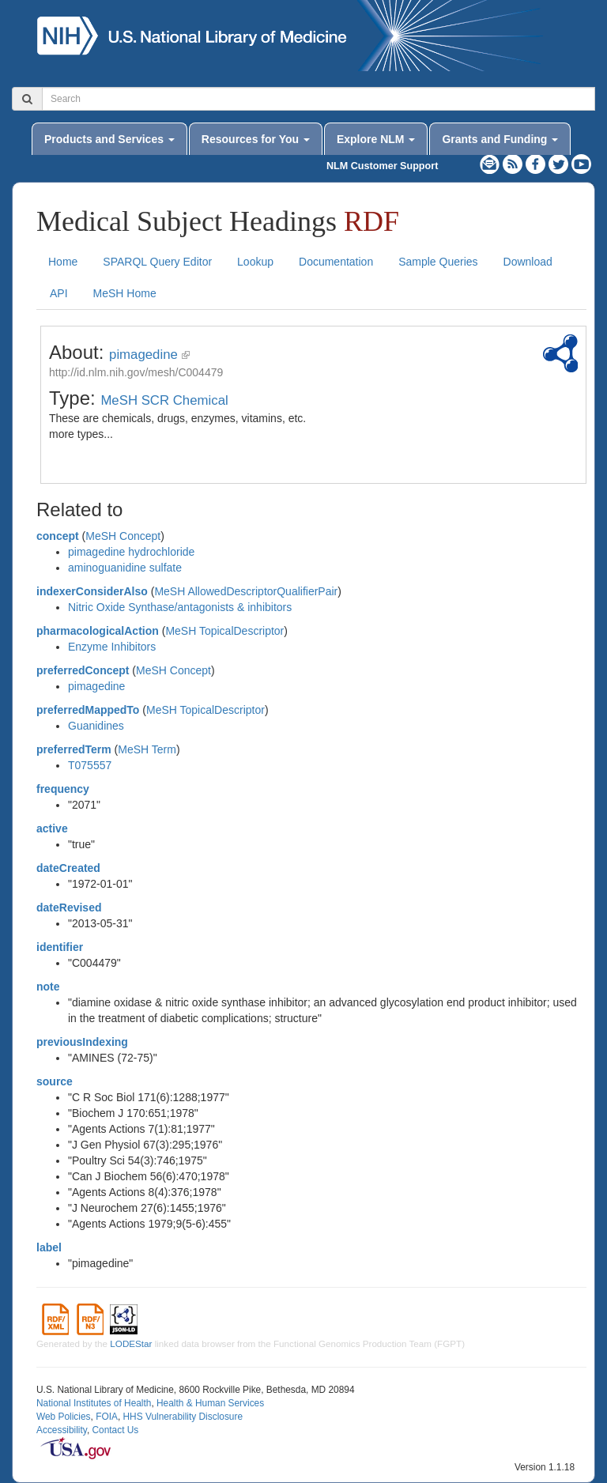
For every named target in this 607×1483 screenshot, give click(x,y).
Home (62, 261)
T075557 (89, 765)
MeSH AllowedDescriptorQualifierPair (245, 591)
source (54, 1081)
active (52, 828)
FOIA (107, 1416)
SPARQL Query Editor (157, 261)
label (49, 1247)
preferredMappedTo (87, 710)
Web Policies (63, 1416)
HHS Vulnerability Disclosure (183, 1416)
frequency (62, 789)
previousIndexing (82, 1042)
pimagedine (143, 354)
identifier (59, 947)
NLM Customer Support (382, 166)
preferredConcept (82, 670)
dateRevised (68, 907)
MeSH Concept (122, 536)
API (59, 293)
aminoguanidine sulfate (125, 567)
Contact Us (115, 1430)
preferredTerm (73, 749)
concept (57, 536)
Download (527, 261)
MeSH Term (147, 749)
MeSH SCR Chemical (164, 400)
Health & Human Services (210, 1403)
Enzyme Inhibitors (112, 646)
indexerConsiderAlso (92, 591)
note (48, 986)
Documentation (336, 261)
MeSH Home (124, 293)
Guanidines (96, 725)
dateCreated (68, 868)
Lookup (255, 261)
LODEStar (131, 1343)
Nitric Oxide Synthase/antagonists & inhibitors (180, 607)
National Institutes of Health (93, 1403)
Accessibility (61, 1430)
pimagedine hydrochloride (131, 551)
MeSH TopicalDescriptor (224, 631)
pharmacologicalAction (97, 631)
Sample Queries (437, 261)
